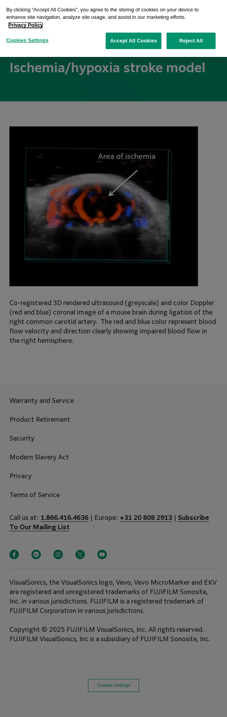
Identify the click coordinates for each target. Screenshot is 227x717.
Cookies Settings (27, 34)
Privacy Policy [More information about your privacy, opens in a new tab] (25, 18)
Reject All (191, 34)
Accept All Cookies (133, 34)
